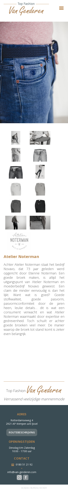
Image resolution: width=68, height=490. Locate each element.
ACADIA (25, 487)
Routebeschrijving (22, 432)
